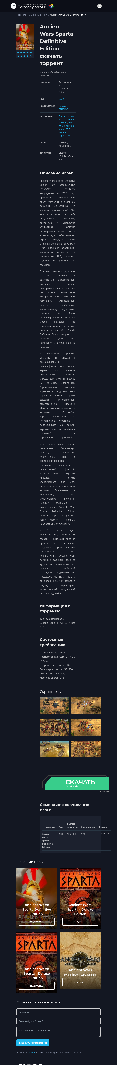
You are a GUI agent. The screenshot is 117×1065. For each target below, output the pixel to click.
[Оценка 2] (21, 52)
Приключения (40, 14)
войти (32, 1052)
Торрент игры (23, 14)
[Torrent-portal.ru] (36, 5)
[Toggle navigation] (13, 6)
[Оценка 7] (21, 56)
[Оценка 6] (18, 56)
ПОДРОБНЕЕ (36, 921)
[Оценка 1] (18, 52)
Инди (61, 129)
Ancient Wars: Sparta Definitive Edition (36, 909)
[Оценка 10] (30, 56)
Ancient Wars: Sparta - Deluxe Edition (80, 909)
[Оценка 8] (24, 56)
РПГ (68, 129)
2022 (61, 98)
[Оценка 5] (30, 52)
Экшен (62, 132)
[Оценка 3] (24, 52)
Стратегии (64, 135)
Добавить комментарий (33, 1042)
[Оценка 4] (27, 52)
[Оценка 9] (27, 56)
